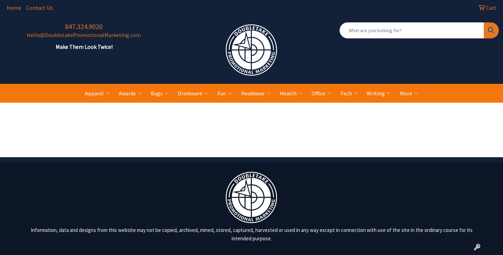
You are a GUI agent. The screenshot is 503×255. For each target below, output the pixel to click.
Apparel (97, 93)
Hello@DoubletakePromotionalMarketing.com (84, 34)
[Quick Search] (412, 30)
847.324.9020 (84, 26)
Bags (160, 93)
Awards (130, 93)
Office (321, 93)
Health (291, 93)
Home (14, 7)
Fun (224, 93)
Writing (379, 93)
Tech (349, 93)
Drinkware (193, 93)
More (409, 93)
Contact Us (39, 7)
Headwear (256, 93)
